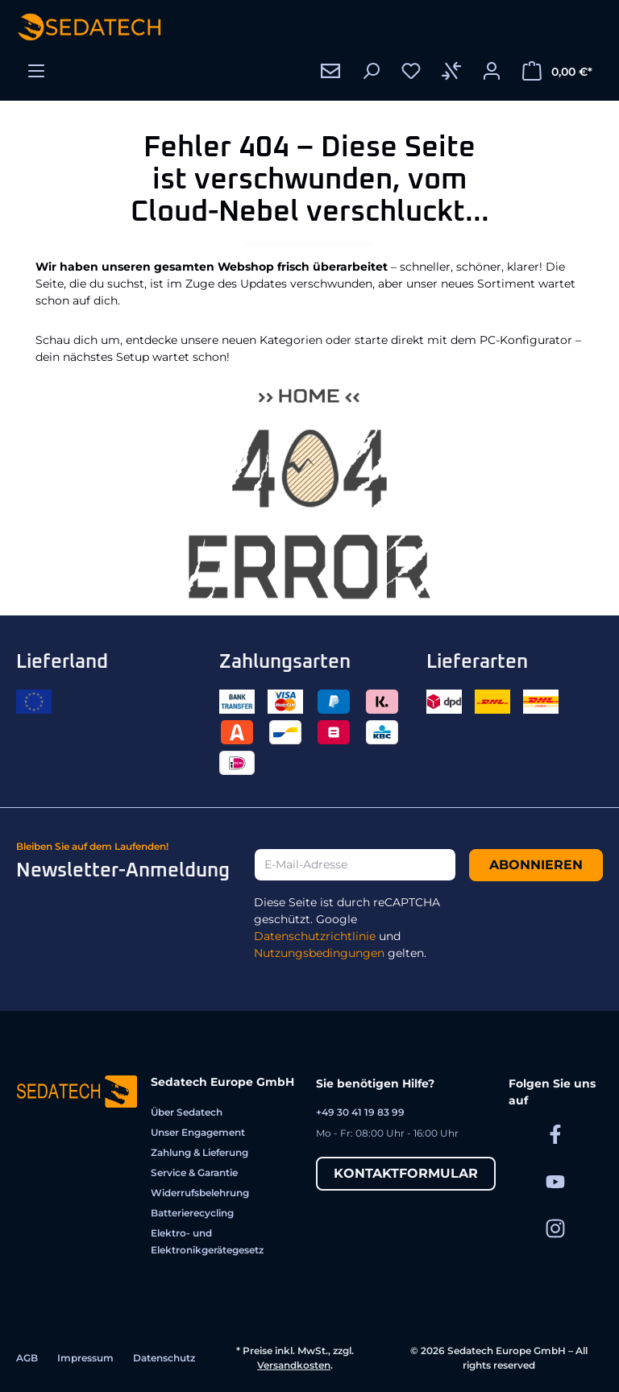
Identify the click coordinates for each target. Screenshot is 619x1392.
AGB (27, 1358)
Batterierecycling (192, 1213)
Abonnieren (536, 864)
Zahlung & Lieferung (199, 1152)
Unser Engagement (198, 1132)
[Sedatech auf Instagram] (555, 1228)
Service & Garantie (194, 1172)
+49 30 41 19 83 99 (360, 1112)
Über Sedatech (186, 1112)
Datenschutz (164, 1358)
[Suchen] (371, 71)
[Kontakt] (330, 71)
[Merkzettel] (411, 71)
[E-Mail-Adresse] (355, 864)
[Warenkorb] (557, 71)
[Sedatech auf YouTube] (555, 1180)
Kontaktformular (406, 1173)
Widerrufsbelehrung (200, 1193)
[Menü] (36, 71)
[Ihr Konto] (492, 71)
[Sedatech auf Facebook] (555, 1134)
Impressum (85, 1358)
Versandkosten (293, 1365)
